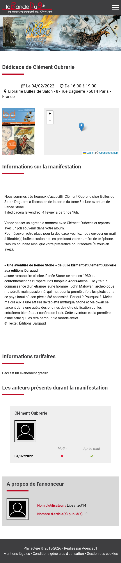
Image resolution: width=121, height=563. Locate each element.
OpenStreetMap (108, 152)
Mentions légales (17, 554)
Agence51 (89, 548)
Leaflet (88, 152)
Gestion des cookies (102, 554)
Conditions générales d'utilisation (58, 554)
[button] (81, 126)
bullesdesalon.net (36, 239)
